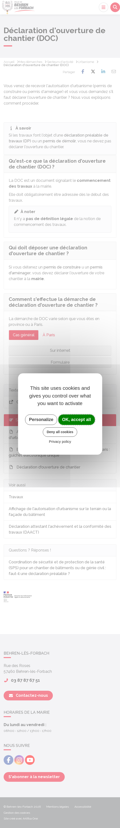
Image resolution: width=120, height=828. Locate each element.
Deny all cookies (60, 432)
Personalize (41, 419)
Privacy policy (60, 441)
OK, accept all (76, 419)
